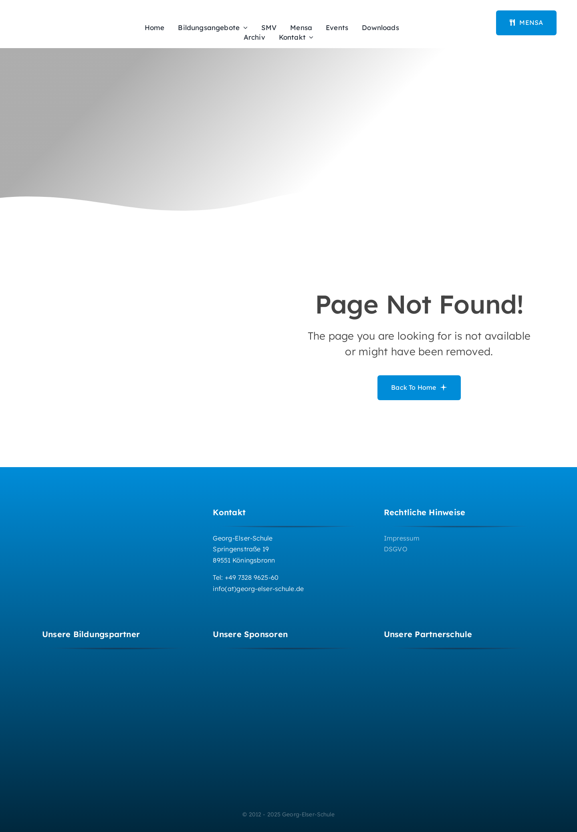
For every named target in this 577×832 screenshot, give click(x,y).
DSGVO (396, 549)
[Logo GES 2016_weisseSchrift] (82, 507)
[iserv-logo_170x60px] (454, 14)
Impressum (402, 538)
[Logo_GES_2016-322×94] (70, 20)
